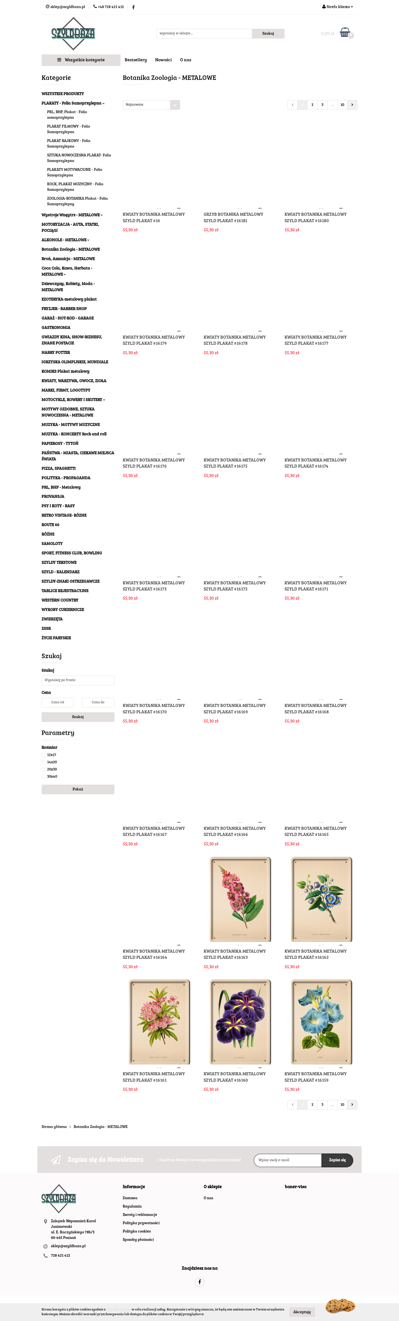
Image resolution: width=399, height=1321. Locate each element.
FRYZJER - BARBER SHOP (64, 309)
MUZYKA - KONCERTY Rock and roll (74, 434)
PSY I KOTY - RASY (58, 506)
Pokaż (78, 790)
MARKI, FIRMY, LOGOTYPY (66, 391)
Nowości (163, 60)
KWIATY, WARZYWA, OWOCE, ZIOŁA (74, 381)
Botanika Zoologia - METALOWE (71, 250)
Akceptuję (302, 1312)
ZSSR (46, 629)
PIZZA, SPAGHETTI (59, 469)
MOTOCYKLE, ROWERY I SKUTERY (73, 400)
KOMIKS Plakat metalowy (65, 372)
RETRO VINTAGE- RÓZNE (64, 516)
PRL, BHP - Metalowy (61, 488)
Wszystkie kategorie (81, 59)
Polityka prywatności (141, 1223)
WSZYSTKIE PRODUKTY (63, 94)
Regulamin (132, 1207)
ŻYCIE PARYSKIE (56, 638)
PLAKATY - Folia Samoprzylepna (73, 104)
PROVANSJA (53, 497)
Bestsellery (136, 60)
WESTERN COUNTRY (60, 601)
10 (342, 105)
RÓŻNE (48, 535)
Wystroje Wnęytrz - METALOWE (72, 215)
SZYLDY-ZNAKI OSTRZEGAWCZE (70, 582)
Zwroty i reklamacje (140, 1215)
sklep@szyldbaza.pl (68, 1246)
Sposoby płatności (138, 1240)
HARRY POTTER (56, 353)
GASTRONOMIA (56, 328)
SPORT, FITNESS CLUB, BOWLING (72, 553)
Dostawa (130, 1198)
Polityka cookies (137, 1232)
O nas (185, 60)
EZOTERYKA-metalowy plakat (69, 300)
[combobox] (151, 105)
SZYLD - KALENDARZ (61, 572)
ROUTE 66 (50, 525)
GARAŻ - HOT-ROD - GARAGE (68, 318)
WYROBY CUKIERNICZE (63, 610)
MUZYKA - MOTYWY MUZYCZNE (71, 425)
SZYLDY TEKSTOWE (59, 563)
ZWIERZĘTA (52, 619)
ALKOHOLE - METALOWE (65, 240)
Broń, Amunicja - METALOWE (68, 259)
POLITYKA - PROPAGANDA (66, 478)
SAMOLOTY (52, 544)
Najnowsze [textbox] (134, 105)
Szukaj (78, 717)
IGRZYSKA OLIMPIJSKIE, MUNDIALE (75, 362)
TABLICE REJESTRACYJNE (65, 591)
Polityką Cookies (118, 1309)
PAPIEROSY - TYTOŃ (60, 444)
